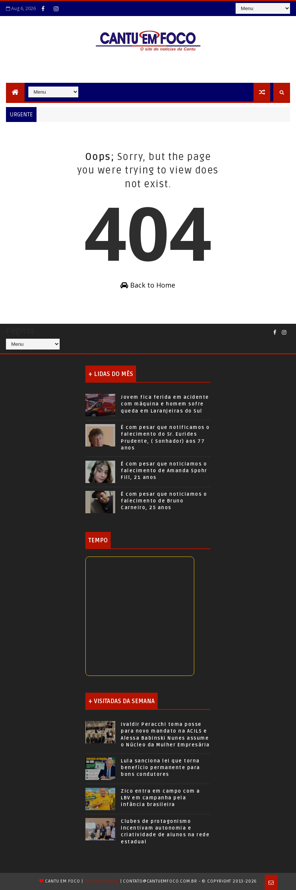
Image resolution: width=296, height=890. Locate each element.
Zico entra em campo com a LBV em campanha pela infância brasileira (160, 798)
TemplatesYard (101, 881)
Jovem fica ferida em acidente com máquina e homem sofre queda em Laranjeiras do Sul (165, 404)
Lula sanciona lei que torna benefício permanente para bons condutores (160, 767)
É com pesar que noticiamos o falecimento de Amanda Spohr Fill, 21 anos (164, 470)
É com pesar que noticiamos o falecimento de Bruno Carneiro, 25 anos (164, 501)
